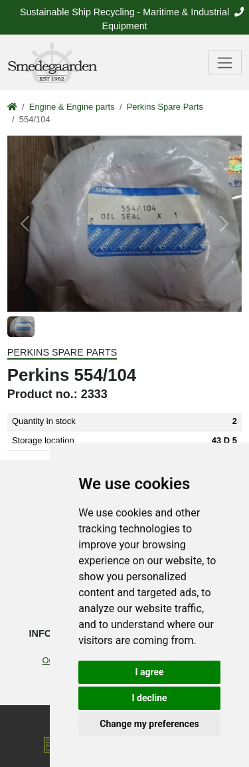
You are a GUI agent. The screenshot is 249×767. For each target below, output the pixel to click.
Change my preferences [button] (149, 723)
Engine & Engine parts (72, 107)
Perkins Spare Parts (165, 107)
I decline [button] (149, 698)
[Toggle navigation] (225, 62)
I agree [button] (149, 672)
